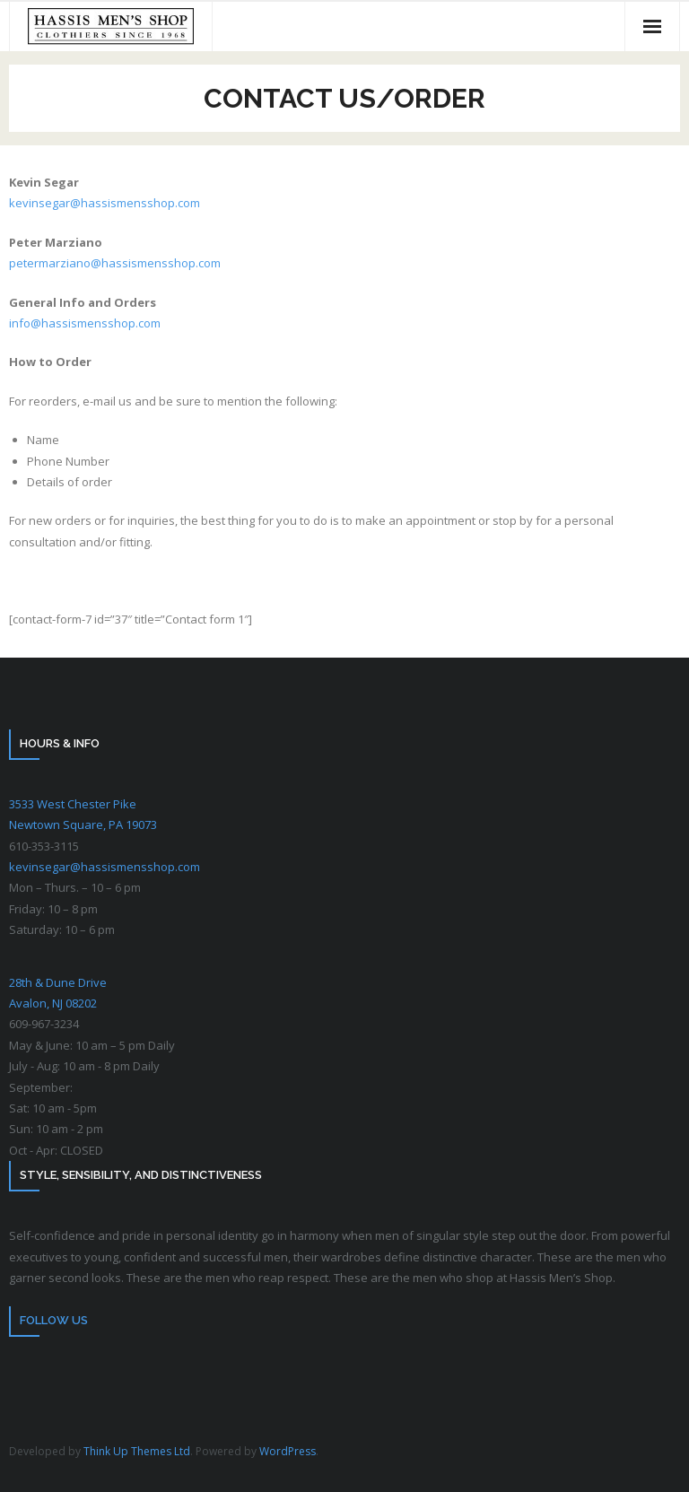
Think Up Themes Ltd (136, 1451)
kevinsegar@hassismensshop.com (104, 203)
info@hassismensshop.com (85, 323)
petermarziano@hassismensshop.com (115, 263)
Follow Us (54, 1320)
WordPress (287, 1451)
